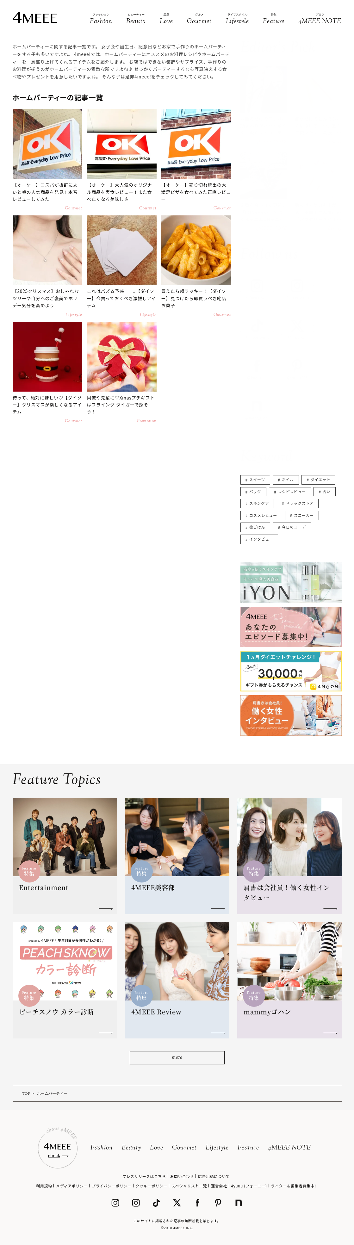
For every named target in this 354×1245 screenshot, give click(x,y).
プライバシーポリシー (112, 1185)
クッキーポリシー (151, 1185)
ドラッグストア (300, 503)
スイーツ (257, 479)
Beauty (131, 1148)
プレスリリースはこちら (144, 1176)
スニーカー (304, 515)
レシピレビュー (292, 491)
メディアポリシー (72, 1185)
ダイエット (320, 479)
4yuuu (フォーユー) (249, 1185)
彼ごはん (257, 527)
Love (156, 1148)
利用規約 (44, 1185)
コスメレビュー (263, 515)
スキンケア (259, 503)
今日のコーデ (294, 527)
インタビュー (261, 539)
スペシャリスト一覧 (189, 1185)
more (177, 1057)
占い (327, 491)
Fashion (101, 1148)
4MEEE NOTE (289, 1148)
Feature (248, 1148)
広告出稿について (214, 1176)
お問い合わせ (182, 1176)
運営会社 (219, 1185)
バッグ (255, 491)
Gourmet (184, 1148)
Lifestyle (217, 1148)
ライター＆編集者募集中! (293, 1185)
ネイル (288, 479)
